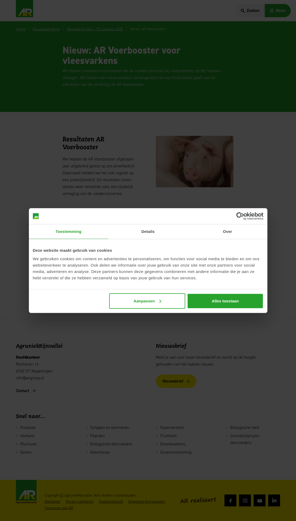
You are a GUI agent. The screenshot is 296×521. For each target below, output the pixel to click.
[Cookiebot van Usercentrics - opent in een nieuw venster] (240, 216)
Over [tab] (227, 231)
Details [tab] (148, 231)
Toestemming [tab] (69, 231)
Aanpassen (147, 300)
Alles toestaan (225, 300)
